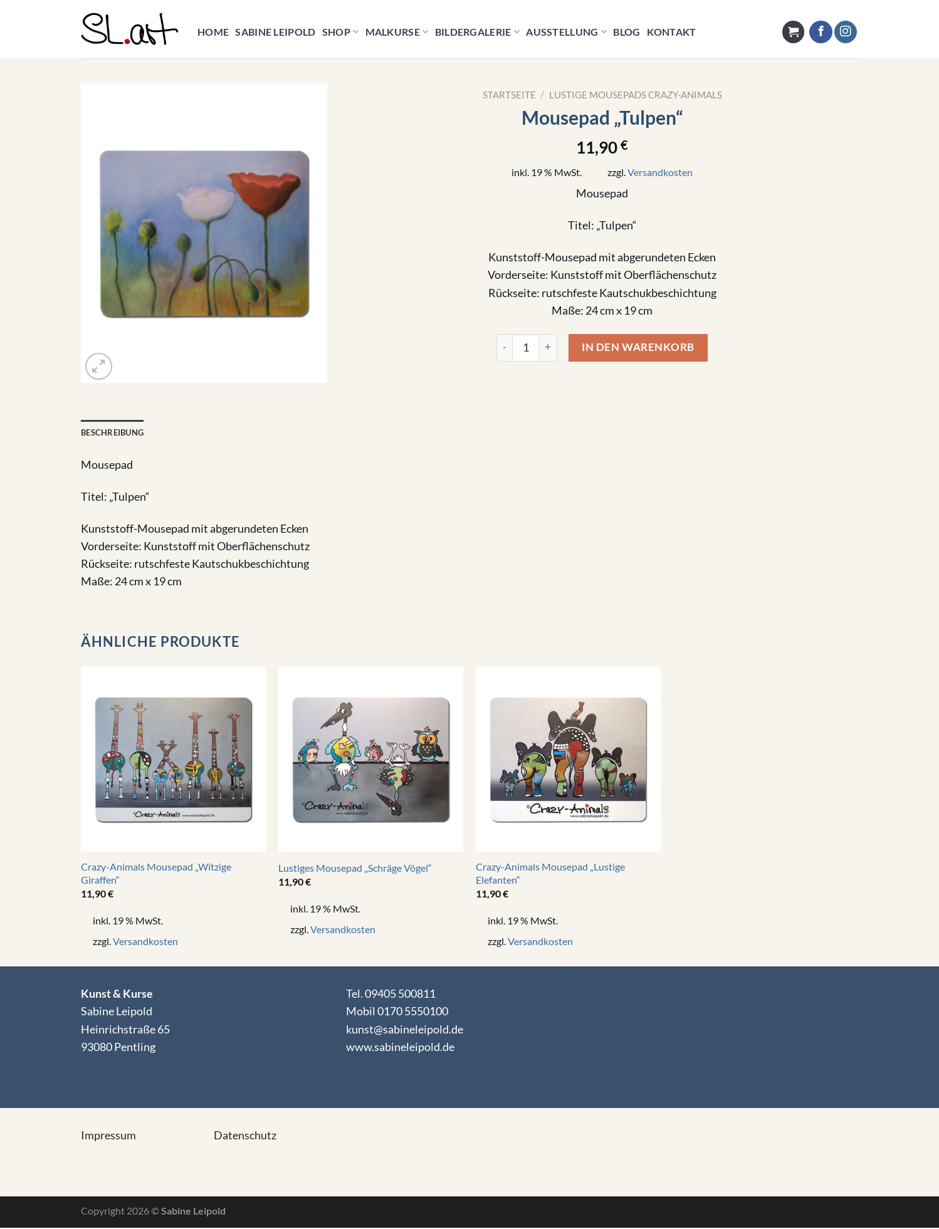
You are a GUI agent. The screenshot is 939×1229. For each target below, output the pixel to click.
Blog (626, 32)
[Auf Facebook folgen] (820, 32)
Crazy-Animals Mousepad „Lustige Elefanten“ (550, 874)
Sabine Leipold (275, 32)
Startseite (509, 94)
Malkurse (397, 32)
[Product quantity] (526, 348)
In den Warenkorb (638, 346)
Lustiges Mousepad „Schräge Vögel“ (355, 869)
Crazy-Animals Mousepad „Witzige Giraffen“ (156, 874)
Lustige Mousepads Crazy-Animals (635, 94)
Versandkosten (660, 172)
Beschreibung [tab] (115, 432)
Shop (340, 32)
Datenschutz (245, 1136)
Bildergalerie (477, 32)
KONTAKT (671, 32)
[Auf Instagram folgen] (845, 32)
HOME (213, 32)
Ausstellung (566, 32)
